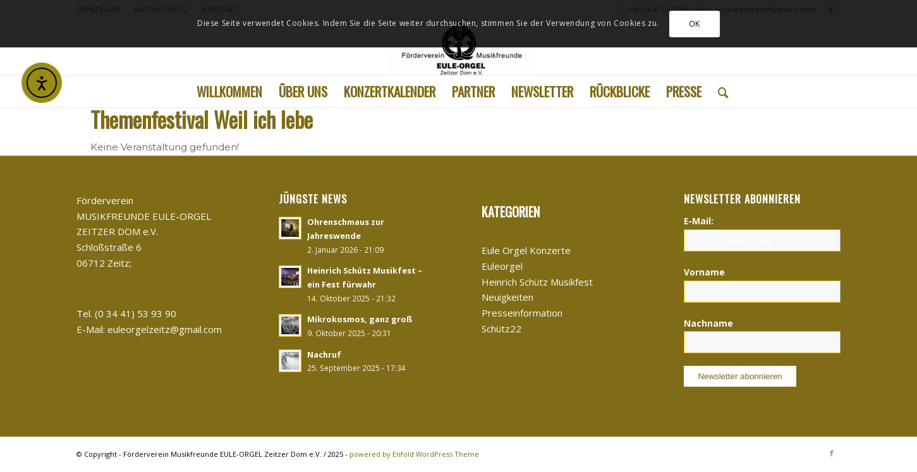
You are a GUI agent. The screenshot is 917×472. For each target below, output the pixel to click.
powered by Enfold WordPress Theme (414, 454)
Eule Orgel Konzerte (526, 250)
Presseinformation (522, 312)
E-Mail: (699, 221)
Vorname (704, 272)
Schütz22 (501, 328)
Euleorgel (502, 266)
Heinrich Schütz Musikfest (537, 281)
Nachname (708, 323)
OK (694, 23)
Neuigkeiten (507, 297)
